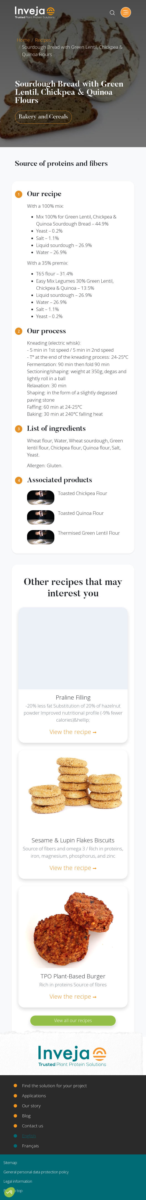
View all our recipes (73, 1021)
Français (30, 1146)
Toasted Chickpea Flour (82, 493)
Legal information (17, 1181)
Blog (26, 1115)
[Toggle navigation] (126, 12)
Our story (31, 1105)
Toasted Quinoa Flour (81, 513)
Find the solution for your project (54, 1085)
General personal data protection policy (36, 1171)
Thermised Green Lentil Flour (89, 533)
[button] (9, 1192)
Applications (34, 1095)
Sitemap (10, 1162)
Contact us (32, 1125)
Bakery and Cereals (43, 117)
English (29, 1135)
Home (23, 40)
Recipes (43, 40)
